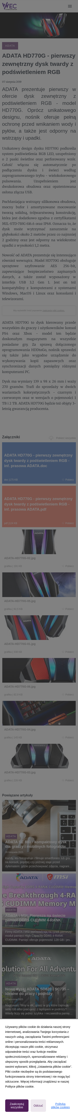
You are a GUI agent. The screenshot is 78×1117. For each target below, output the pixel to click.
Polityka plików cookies (60, 1105)
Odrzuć (38, 1105)
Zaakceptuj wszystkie (17, 1105)
